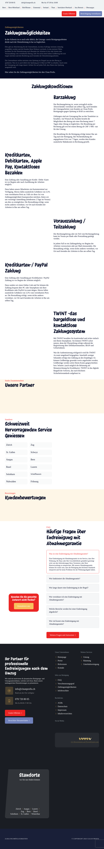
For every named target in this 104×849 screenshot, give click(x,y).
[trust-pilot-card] (77, 756)
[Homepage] (56, 657)
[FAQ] (56, 680)
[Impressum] (56, 710)
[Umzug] (82, 657)
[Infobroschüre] (56, 690)
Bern (29, 811)
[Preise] (56, 660)
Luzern (35, 809)
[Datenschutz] (56, 706)
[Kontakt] (56, 668)
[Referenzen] (56, 664)
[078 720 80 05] (10, 701)
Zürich (18, 809)
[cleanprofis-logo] (17, 13)
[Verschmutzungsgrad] (56, 683)
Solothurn (14, 814)
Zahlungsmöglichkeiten (16, 839)
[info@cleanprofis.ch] (10, 691)
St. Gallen (25, 814)
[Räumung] (82, 660)
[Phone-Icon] (3, 2)
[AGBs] (56, 703)
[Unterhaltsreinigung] (82, 664)
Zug (22, 811)
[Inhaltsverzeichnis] (56, 713)
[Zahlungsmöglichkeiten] (56, 687)
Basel (35, 811)
